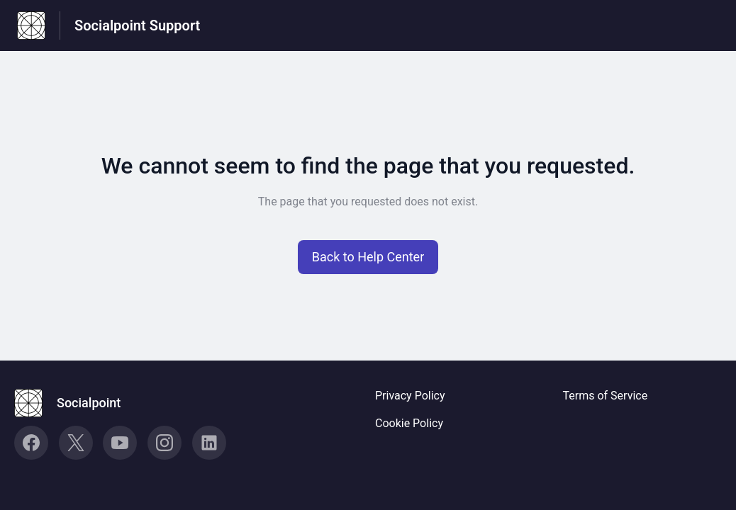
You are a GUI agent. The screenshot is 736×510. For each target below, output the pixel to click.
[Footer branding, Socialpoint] (74, 403)
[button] (368, 257)
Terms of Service (605, 395)
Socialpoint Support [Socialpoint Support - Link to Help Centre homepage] (137, 25)
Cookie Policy (409, 423)
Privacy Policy (410, 395)
